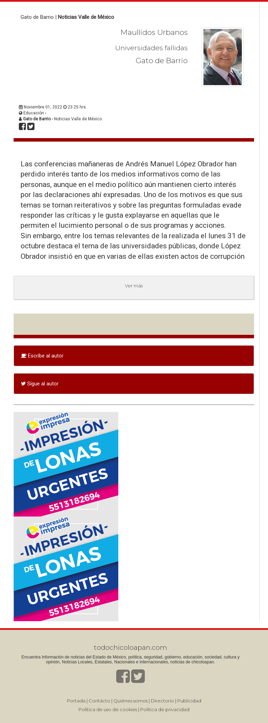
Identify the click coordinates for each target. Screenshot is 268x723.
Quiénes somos (130, 700)
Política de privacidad (164, 709)
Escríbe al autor (42, 356)
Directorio (162, 700)
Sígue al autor (40, 384)
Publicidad (189, 700)
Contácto (99, 700)
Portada (76, 700)
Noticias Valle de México (86, 17)
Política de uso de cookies (108, 709)
